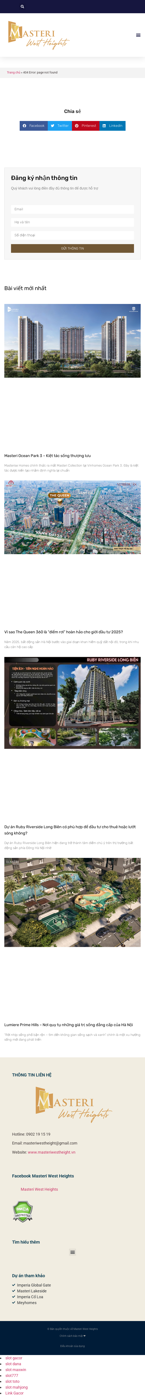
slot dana (13, 1364)
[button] (22, 6)
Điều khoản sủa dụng (72, 1346)
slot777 (11, 1375)
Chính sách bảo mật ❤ (73, 1335)
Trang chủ (13, 72)
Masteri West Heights (39, 1189)
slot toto (12, 1381)
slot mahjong (16, 1387)
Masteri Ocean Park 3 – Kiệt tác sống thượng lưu (47, 455)
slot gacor (13, 1358)
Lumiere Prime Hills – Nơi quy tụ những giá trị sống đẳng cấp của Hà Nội (68, 1024)
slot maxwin (15, 1369)
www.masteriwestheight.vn (51, 1152)
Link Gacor (14, 1393)
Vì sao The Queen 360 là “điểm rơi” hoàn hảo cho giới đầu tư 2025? (63, 632)
